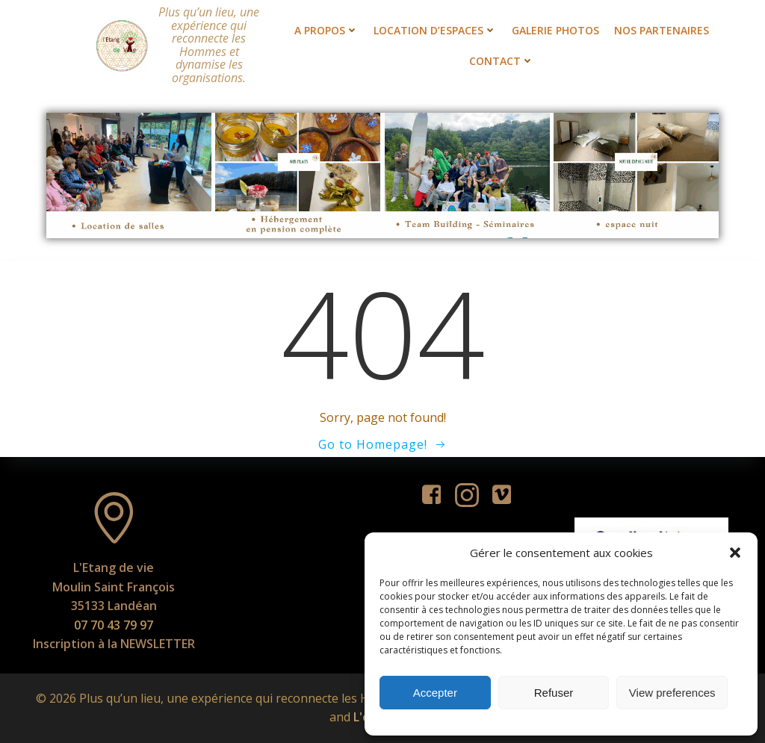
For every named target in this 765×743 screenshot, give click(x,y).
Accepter (435, 692)
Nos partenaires (661, 30)
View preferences (672, 692)
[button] (735, 552)
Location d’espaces (435, 30)
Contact (501, 61)
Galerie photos (555, 30)
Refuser (554, 692)
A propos (326, 30)
